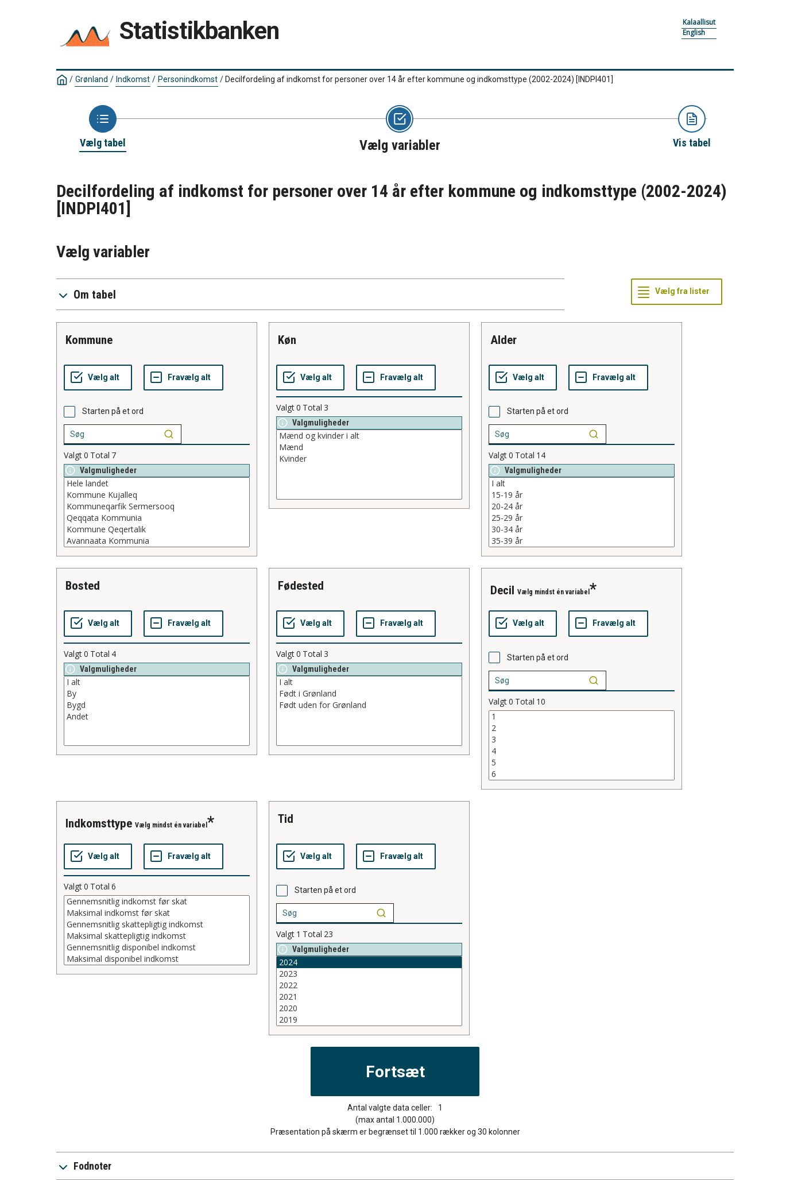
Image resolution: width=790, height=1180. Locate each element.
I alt (581, 483)
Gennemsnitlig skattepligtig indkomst (156, 924)
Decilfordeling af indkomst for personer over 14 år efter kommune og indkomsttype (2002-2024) (419, 79)
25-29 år (581, 518)
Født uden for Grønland (369, 705)
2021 (369, 997)
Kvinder (369, 459)
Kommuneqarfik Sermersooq (156, 506)
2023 (369, 974)
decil (502, 590)
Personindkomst (188, 79)
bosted (82, 586)
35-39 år (581, 541)
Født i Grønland (369, 693)
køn (287, 340)
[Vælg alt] (98, 378)
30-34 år (581, 529)
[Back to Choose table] (102, 127)
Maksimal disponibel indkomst (156, 959)
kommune (89, 340)
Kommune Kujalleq (156, 495)
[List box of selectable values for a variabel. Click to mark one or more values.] (157, 512)
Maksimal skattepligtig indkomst (156, 936)
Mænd (369, 447)
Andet (156, 716)
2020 (369, 1008)
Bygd (156, 705)
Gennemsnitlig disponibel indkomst (156, 947)
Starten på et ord (113, 411)
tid (285, 819)
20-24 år (581, 506)
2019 (369, 1020)
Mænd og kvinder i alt (369, 436)
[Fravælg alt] (183, 378)
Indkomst (133, 79)
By (156, 693)
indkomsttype (98, 823)
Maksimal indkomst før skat (156, 913)
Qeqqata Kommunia (156, 518)
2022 (369, 985)
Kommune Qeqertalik (156, 529)
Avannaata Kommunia (156, 541)
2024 (369, 962)
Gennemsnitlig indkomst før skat (156, 901)
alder (503, 340)
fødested (301, 586)
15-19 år (581, 495)
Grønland (91, 79)
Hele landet (156, 483)
